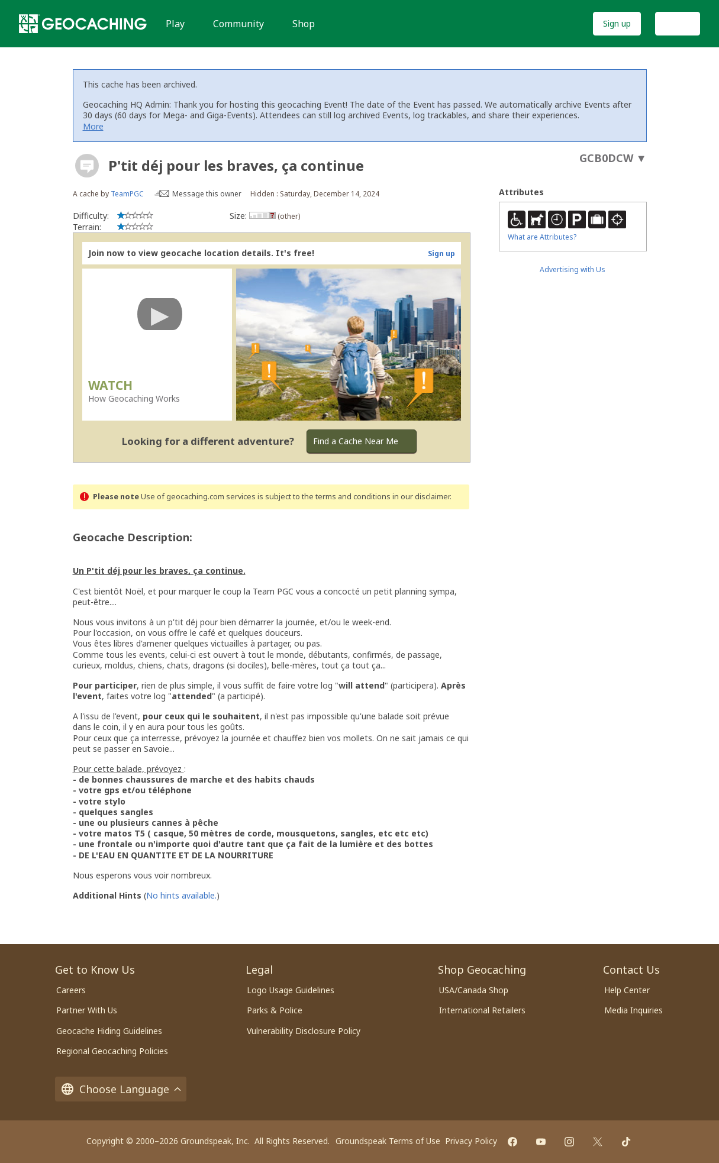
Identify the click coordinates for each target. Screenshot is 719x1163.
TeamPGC (127, 194)
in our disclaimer (421, 497)
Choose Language (120, 1089)
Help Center (627, 990)
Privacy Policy (471, 1140)
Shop (303, 23)
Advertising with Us (572, 269)
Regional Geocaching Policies (112, 1051)
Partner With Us (86, 1010)
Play (175, 23)
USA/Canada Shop (473, 990)
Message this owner (206, 194)
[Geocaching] (83, 23)
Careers (71, 990)
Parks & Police (274, 1010)
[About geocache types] (87, 165)
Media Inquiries (633, 1010)
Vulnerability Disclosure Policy (303, 1030)
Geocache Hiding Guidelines (109, 1030)
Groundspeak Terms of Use (388, 1140)
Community (238, 23)
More (93, 126)
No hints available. (181, 895)
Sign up (617, 23)
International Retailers (482, 1010)
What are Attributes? (542, 237)
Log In (677, 23)
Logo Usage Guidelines (290, 990)
